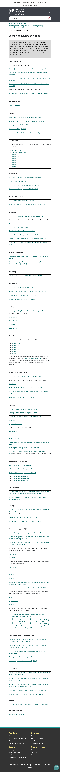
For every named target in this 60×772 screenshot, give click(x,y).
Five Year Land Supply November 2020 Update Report (25, 133)
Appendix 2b (15, 158)
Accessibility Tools (31, 6)
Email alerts (42, 2)
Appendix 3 (15, 160)
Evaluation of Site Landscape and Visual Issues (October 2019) (28, 239)
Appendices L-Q (14, 438)
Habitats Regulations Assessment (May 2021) (23, 661)
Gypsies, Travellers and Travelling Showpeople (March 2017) (27, 121)
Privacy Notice (36, 765)
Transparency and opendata (17, 757)
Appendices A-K (14, 435)
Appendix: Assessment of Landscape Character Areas (25, 387)
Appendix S (15, 353)
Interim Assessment (18, 150)
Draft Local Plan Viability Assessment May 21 (22, 473)
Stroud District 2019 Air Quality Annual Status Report (25, 275)
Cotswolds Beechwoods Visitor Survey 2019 (22, 295)
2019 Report (13, 324)
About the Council (14, 752)
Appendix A (12, 420)
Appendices (12, 558)
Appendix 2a (15, 156)
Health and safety (36, 741)
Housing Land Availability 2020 (18, 125)
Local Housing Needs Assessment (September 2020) (25, 117)
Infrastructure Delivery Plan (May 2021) (21, 469)
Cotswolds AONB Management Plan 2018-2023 (23, 235)
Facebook (13, 765)
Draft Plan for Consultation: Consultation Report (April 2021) (27, 690)
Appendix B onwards (15, 424)
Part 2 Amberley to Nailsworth (18, 227)
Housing (11, 741)
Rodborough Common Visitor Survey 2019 (22, 299)
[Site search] (28, 18)
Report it (33, 2)
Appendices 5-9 (14, 604)
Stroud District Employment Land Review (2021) (23, 189)
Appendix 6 (15, 166)
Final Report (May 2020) (19, 152)
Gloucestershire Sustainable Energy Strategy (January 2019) (27, 376)
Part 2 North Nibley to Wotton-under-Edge (22, 231)
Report (11, 597)
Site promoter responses (17, 714)
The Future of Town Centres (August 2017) (22, 201)
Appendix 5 (15, 164)
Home (13, 23)
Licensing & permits (37, 743)
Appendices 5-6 (13, 574)
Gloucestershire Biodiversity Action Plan (21, 287)
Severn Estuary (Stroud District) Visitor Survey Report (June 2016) (29, 291)
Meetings (12, 750)
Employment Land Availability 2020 (19, 181)
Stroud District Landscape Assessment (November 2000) (26, 216)
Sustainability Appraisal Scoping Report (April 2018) (25, 533)
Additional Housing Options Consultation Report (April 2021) (27, 694)
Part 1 (11, 223)
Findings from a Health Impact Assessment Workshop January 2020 (30, 704)
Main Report (13, 431)
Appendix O (15, 345)
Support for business (37, 738)
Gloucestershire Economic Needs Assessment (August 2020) (27, 185)
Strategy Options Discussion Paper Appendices (23, 413)
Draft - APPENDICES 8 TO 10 (20, 478)
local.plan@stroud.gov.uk (32, 359)
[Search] (49, 18)
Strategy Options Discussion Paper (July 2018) (23, 409)
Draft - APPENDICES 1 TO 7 (20, 476)
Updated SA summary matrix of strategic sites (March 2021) (27, 588)
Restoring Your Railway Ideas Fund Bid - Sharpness (24, 448)
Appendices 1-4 (13, 571)
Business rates (35, 736)
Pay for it (26, 2)
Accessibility (25, 765)
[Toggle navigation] (50, 11)
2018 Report (13, 321)
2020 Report (13, 328)
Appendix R (15, 351)
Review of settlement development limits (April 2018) (25, 521)
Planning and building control (19, 26)
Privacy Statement (14, 105)
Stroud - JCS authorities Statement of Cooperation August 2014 (28, 69)
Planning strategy (38, 26)
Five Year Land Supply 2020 (17, 129)
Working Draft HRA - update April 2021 (21, 657)
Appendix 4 (15, 162)
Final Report (12, 384)
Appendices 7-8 (13, 578)
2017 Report (13, 317)
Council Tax (12, 736)
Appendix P (15, 347)
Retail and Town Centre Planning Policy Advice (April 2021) (27, 204)
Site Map (47, 765)
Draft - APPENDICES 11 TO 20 (20, 480)
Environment (21, 23)
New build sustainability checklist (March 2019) (23, 397)
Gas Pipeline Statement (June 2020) (20, 465)
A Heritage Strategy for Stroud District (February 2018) (26, 311)
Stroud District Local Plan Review (20, 28)
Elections (11, 755)
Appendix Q (15, 349)
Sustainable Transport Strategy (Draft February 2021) (25, 417)
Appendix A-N (16, 343)
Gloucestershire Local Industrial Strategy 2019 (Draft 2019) (27, 177)
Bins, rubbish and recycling (17, 738)
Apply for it (17, 2)
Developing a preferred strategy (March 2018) (23, 517)
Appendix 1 (15, 154)
